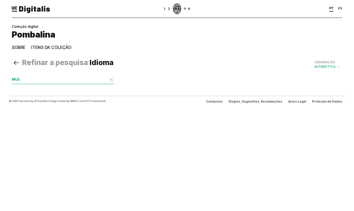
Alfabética (327, 64)
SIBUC (74, 101)
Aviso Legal (297, 101)
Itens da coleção (51, 47)
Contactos (214, 101)
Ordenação (324, 62)
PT (331, 8)
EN (340, 8)
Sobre (18, 47)
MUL (16, 79)
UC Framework (95, 101)
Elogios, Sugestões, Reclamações (255, 101)
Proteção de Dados (327, 101)
